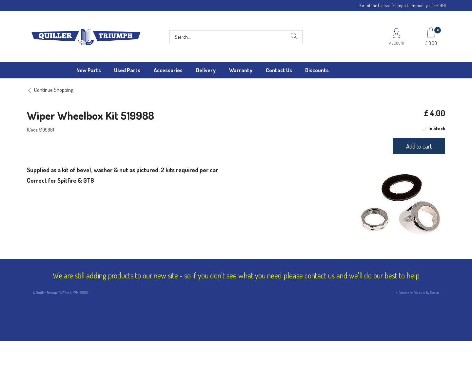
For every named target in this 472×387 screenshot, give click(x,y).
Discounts (317, 70)
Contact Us (279, 70)
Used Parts (127, 70)
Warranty (240, 70)
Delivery (206, 70)
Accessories (168, 70)
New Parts (88, 70)
